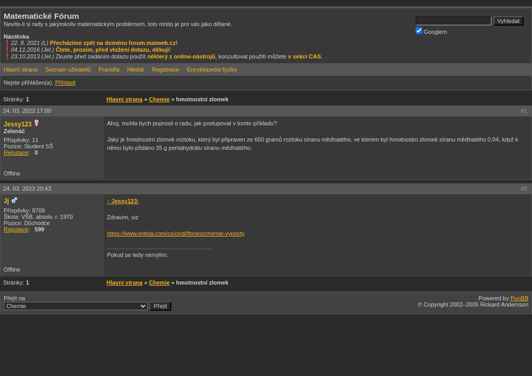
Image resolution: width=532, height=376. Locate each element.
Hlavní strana (21, 69)
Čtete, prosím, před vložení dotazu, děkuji (112, 49)
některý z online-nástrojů (181, 56)
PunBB (519, 298)
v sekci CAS (304, 56)
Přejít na (87, 303)
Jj (6, 201)
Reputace (16, 152)
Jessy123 (18, 124)
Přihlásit (65, 82)
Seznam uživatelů (68, 69)
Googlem (431, 31)
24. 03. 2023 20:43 (27, 188)
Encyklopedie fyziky (212, 69)
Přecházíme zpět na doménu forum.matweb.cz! (114, 43)
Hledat (135, 69)
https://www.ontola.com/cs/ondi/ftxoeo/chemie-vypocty (176, 233)
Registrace (165, 69)
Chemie (159, 99)
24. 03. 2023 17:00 (27, 111)
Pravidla (109, 69)
